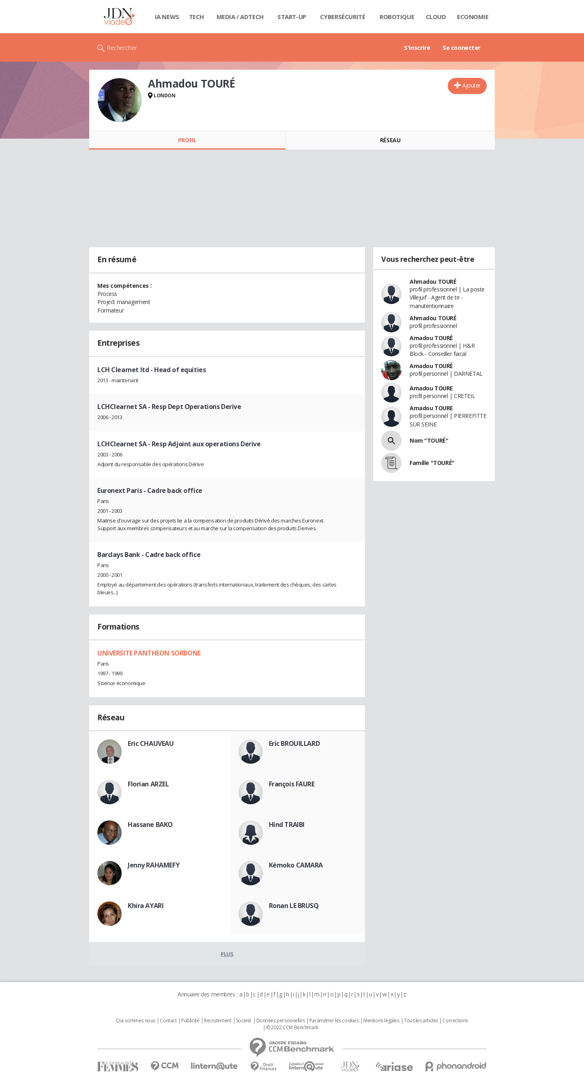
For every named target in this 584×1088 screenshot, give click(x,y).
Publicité (190, 1021)
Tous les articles (421, 1021)
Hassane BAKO (150, 824)
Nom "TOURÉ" (429, 440)
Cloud (436, 17)
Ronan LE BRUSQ (294, 905)
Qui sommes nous (135, 1021)
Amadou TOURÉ (431, 338)
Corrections (455, 1021)
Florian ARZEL (148, 784)
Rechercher (122, 47)
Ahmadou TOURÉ (433, 281)
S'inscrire (417, 47)
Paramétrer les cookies (334, 1021)
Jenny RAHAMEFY (153, 865)
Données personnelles (280, 1021)
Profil (187, 140)
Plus (227, 953)
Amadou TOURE (431, 388)
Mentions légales (381, 1021)
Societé (243, 1021)
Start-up (291, 17)
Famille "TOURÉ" (432, 463)
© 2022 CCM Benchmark (292, 1027)
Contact (168, 1021)
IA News (167, 17)
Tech (196, 17)
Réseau (390, 140)
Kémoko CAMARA (296, 865)
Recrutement (217, 1021)
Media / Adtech (240, 17)
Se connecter (461, 47)
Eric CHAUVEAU (151, 743)
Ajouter (471, 85)
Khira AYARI (145, 905)
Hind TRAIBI (287, 824)
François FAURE (292, 784)
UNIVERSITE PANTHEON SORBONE (149, 653)
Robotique (397, 17)
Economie (473, 17)
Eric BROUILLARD (294, 743)
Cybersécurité (342, 17)
